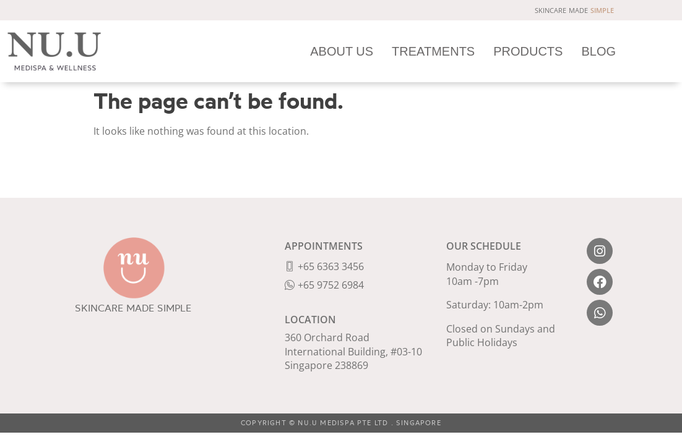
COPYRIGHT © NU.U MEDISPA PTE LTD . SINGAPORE (341, 422)
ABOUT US (342, 50)
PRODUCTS (528, 50)
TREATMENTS (433, 50)
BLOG (599, 50)
